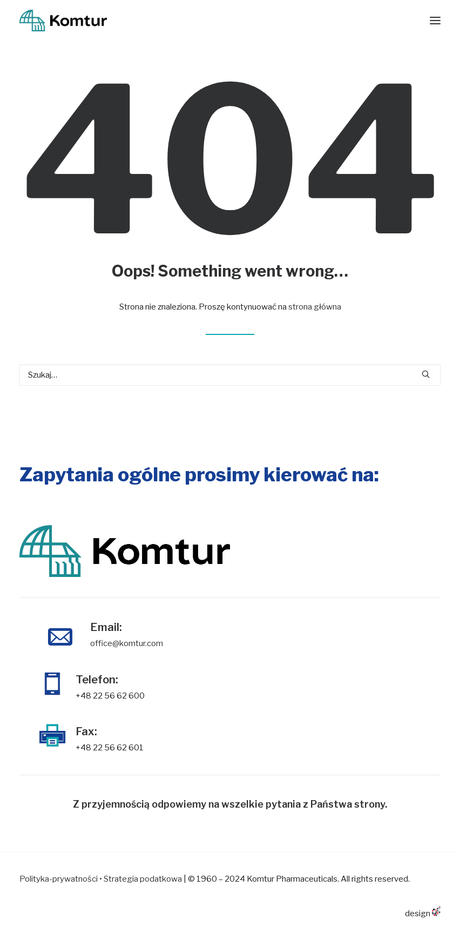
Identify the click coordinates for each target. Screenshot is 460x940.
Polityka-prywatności (58, 879)
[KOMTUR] (63, 20)
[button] (426, 374)
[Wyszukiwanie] (230, 375)
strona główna (314, 307)
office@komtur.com (126, 643)
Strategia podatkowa (143, 879)
